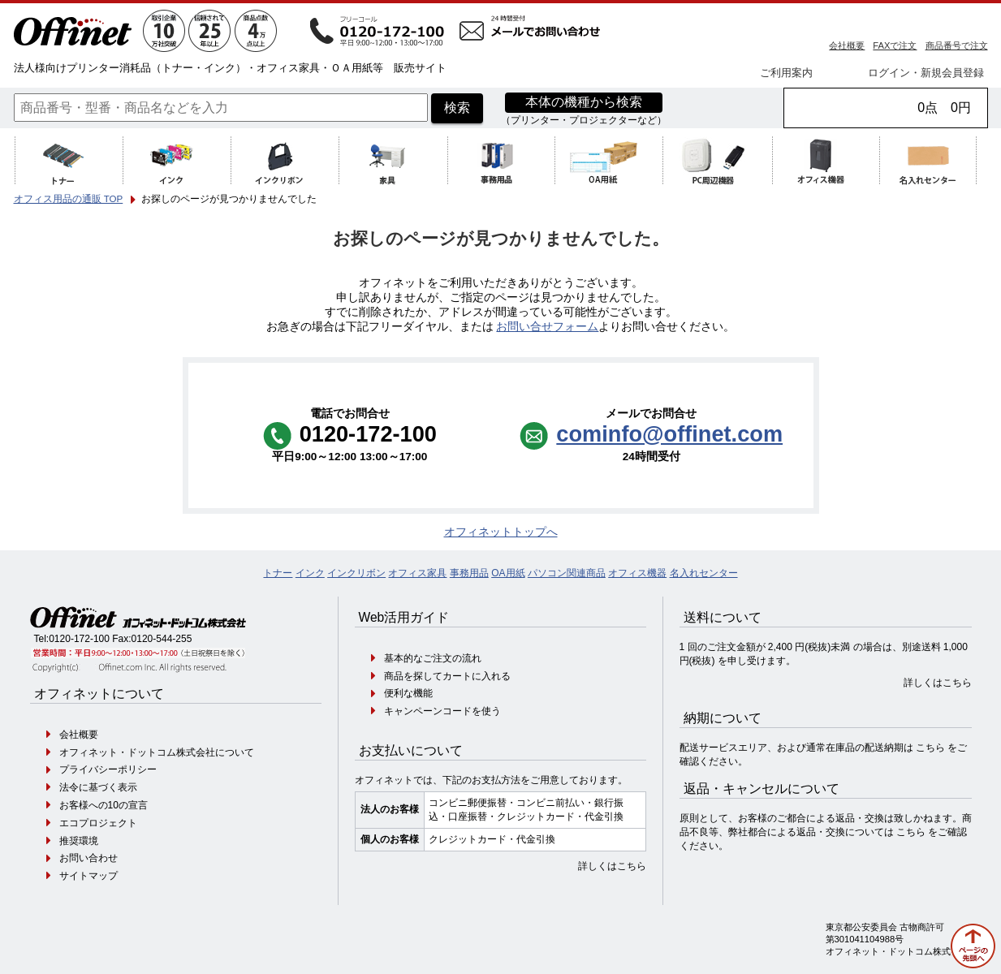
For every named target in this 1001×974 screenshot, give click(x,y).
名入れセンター (704, 573)
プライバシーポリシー (108, 769)
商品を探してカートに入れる (447, 676)
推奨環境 (78, 841)
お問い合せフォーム (547, 327)
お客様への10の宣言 (103, 805)
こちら (930, 747)
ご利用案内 (786, 73)
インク (310, 573)
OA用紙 (507, 573)
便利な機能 (408, 693)
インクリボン (356, 573)
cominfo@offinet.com (669, 433)
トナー (277, 573)
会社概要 (847, 45)
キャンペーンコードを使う (442, 711)
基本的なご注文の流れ (432, 658)
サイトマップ (88, 875)
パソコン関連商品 (567, 573)
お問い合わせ (88, 858)
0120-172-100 (79, 638)
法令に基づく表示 (98, 787)
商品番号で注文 (956, 45)
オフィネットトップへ (501, 532)
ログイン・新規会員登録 (926, 73)
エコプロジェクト (98, 823)
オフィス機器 (637, 573)
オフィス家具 (417, 573)
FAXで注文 (895, 45)
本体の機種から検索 (583, 102)
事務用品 (469, 573)
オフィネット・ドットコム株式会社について (156, 752)
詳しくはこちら (612, 866)
